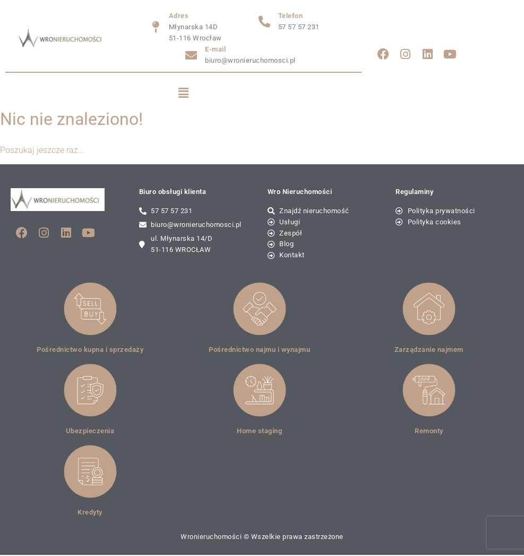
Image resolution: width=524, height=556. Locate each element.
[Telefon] (264, 22)
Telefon (290, 16)
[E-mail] (191, 55)
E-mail (215, 49)
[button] (183, 93)
